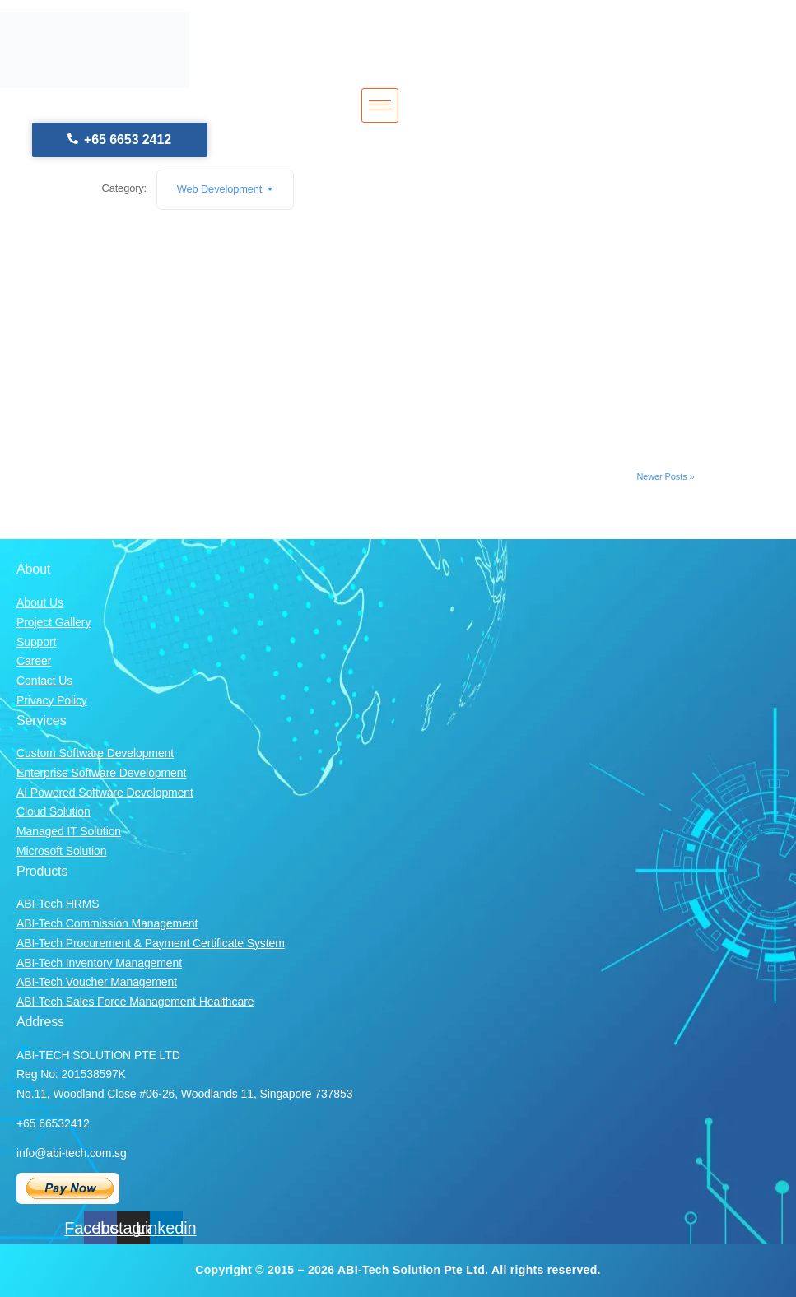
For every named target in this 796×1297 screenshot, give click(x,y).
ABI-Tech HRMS (58, 903)
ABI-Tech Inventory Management (99, 962)
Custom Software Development (95, 753)
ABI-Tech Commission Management (107, 923)
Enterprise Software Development (101, 772)
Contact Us (44, 680)
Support (36, 641)
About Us (39, 602)
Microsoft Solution (61, 851)
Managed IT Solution (68, 831)
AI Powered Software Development (104, 792)
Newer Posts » (665, 476)
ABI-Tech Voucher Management (96, 981)
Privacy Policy (51, 700)
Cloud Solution (53, 811)
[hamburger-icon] (379, 105)
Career (33, 660)
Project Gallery (53, 622)
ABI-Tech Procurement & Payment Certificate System (150, 943)
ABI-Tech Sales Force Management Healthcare (135, 1001)
